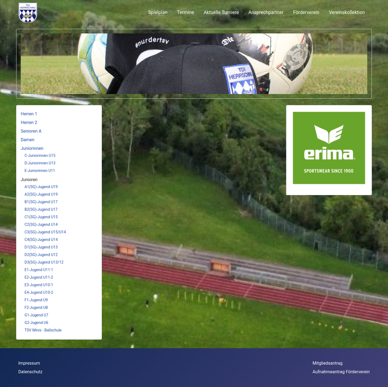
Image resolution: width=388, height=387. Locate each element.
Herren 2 (29, 122)
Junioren (29, 179)
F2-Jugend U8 (36, 307)
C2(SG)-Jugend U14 (41, 224)
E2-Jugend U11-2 (39, 277)
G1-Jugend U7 (36, 315)
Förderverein (306, 12)
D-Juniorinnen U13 (40, 163)
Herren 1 (29, 113)
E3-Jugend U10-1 (39, 285)
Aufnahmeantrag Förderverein (341, 371)
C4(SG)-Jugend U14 (41, 239)
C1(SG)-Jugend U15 (41, 217)
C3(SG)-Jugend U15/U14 (45, 232)
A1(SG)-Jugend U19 (41, 187)
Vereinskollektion (347, 12)
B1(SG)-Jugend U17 (41, 202)
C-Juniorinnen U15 (40, 155)
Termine (185, 12)
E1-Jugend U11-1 (39, 270)
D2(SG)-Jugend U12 (41, 255)
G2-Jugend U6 (36, 322)
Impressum (29, 363)
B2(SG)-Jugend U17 (41, 209)
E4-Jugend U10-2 (39, 292)
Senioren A (31, 131)
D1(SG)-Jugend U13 (41, 247)
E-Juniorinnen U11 (40, 170)
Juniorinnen (32, 148)
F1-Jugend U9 (36, 300)
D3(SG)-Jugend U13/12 (44, 262)
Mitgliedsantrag (327, 363)
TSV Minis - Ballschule (43, 330)
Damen (27, 139)
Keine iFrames (62, 12)
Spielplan (158, 12)
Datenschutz (30, 371)
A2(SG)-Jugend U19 (41, 194)
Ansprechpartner (266, 12)
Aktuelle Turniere (221, 12)
